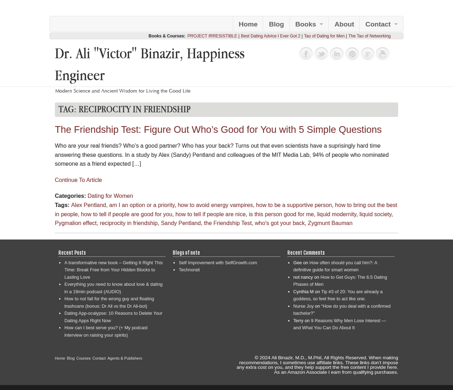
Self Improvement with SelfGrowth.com (218, 262)
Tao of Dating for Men (324, 36)
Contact (378, 24)
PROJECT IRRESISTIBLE (212, 36)
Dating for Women (110, 196)
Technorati (189, 269)
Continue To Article (78, 180)
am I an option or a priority (142, 205)
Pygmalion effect (76, 223)
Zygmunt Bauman (330, 223)
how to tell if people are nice (211, 214)
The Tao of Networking (369, 36)
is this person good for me (281, 214)
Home (248, 24)
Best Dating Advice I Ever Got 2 (270, 36)
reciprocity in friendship (129, 223)
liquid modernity (336, 214)
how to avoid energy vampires (215, 205)
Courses (83, 358)
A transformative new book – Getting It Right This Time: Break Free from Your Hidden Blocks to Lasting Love (113, 270)
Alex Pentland (88, 205)
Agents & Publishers (125, 358)
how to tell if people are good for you (126, 214)
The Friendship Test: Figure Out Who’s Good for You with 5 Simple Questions (218, 129)
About (344, 24)
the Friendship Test (228, 223)
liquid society (375, 214)
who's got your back (280, 223)
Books (306, 24)
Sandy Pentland (181, 223)
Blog (276, 24)
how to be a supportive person (294, 205)
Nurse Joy (303, 306)
